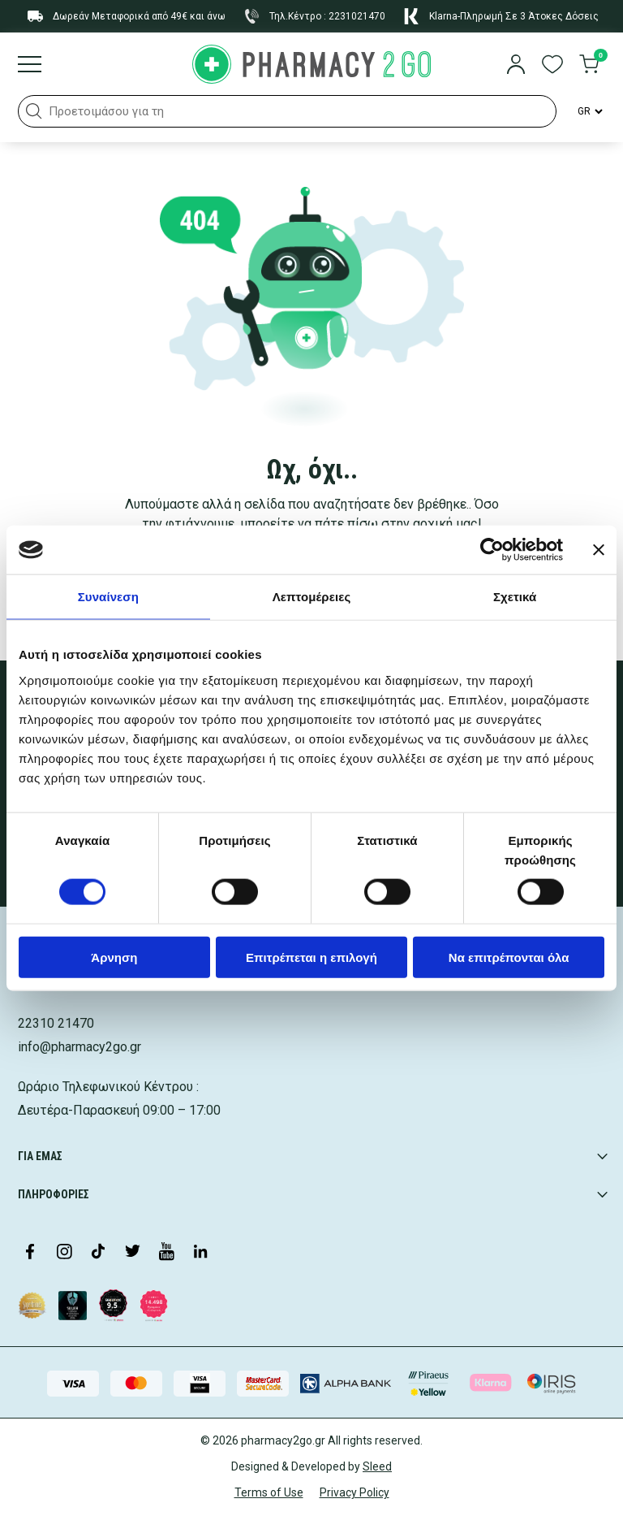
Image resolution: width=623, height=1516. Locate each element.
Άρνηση (114, 957)
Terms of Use (268, 1492)
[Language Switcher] (589, 111)
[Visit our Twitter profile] (132, 1253)
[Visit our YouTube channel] (166, 1253)
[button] (34, 111)
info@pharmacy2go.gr (79, 1047)
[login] (516, 66)
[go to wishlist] (552, 66)
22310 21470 (56, 1023)
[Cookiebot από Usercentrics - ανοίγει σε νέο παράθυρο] (492, 550)
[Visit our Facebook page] (30, 1253)
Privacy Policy (354, 1492)
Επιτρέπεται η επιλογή (311, 957)
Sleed (377, 1466)
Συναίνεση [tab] (108, 597)
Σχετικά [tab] (514, 597)
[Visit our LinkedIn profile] (200, 1253)
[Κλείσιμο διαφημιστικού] (598, 550)
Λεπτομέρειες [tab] (312, 597)
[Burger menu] (29, 66)
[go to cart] (589, 66)
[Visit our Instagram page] (64, 1253)
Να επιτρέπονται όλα (509, 957)
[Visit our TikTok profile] (98, 1253)
